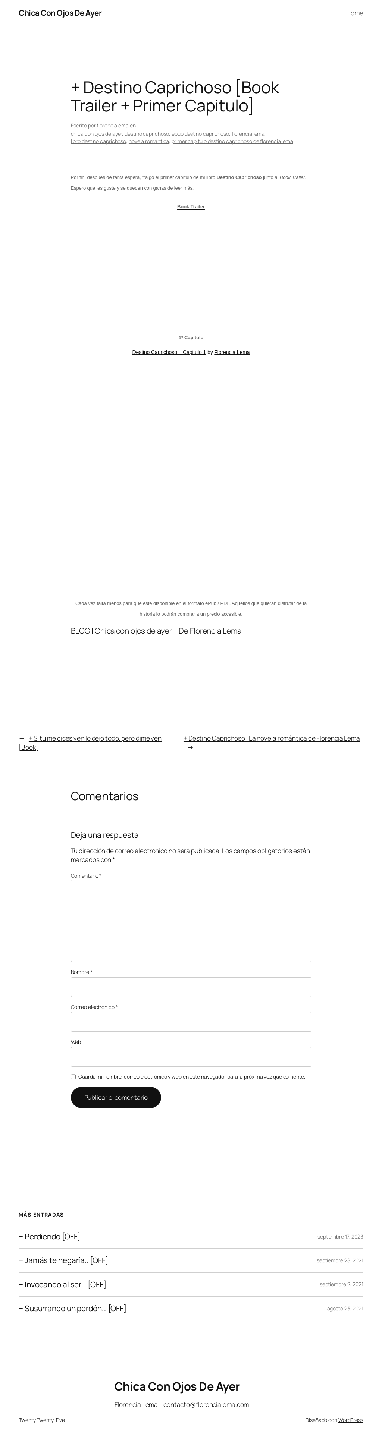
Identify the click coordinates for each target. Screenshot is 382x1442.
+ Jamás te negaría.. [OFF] (63, 1260)
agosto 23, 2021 (345, 1308)
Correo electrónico (94, 1006)
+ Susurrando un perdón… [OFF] (72, 1308)
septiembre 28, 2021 (340, 1260)
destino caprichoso (147, 133)
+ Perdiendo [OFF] (49, 1236)
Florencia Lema (232, 352)
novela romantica (149, 141)
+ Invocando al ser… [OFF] (62, 1284)
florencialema (113, 125)
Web (76, 1041)
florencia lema (248, 133)
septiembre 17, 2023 (340, 1236)
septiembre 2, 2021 (341, 1284)
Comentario (86, 875)
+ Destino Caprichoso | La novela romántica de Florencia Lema (272, 737)
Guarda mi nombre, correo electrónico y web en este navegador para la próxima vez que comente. (191, 1076)
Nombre (82, 971)
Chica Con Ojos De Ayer (60, 12)
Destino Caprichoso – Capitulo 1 (169, 352)
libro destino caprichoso (98, 141)
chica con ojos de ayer (96, 133)
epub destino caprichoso (200, 133)
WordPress (350, 1419)
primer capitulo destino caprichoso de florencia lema (232, 141)
